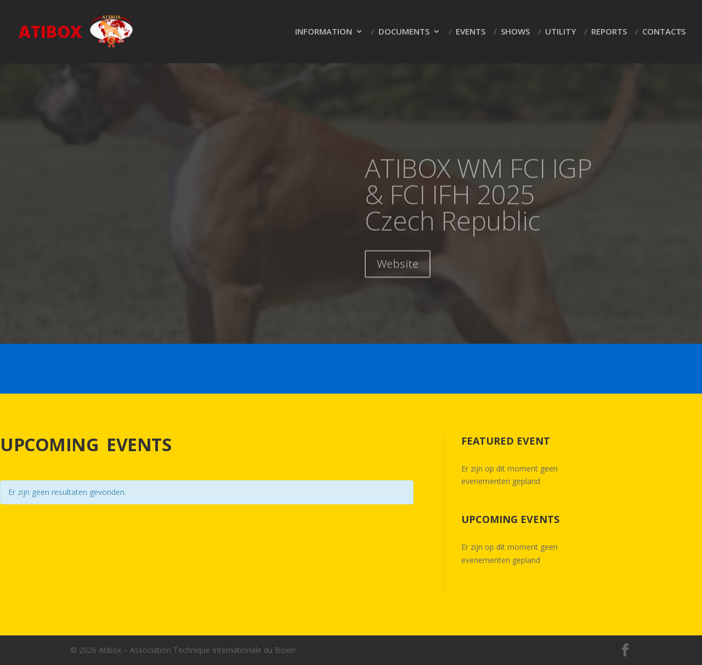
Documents (403, 32)
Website (397, 275)
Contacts (664, 32)
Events (470, 32)
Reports (609, 32)
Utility (560, 32)
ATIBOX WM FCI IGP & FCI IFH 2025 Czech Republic (478, 206)
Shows (515, 32)
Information (323, 32)
